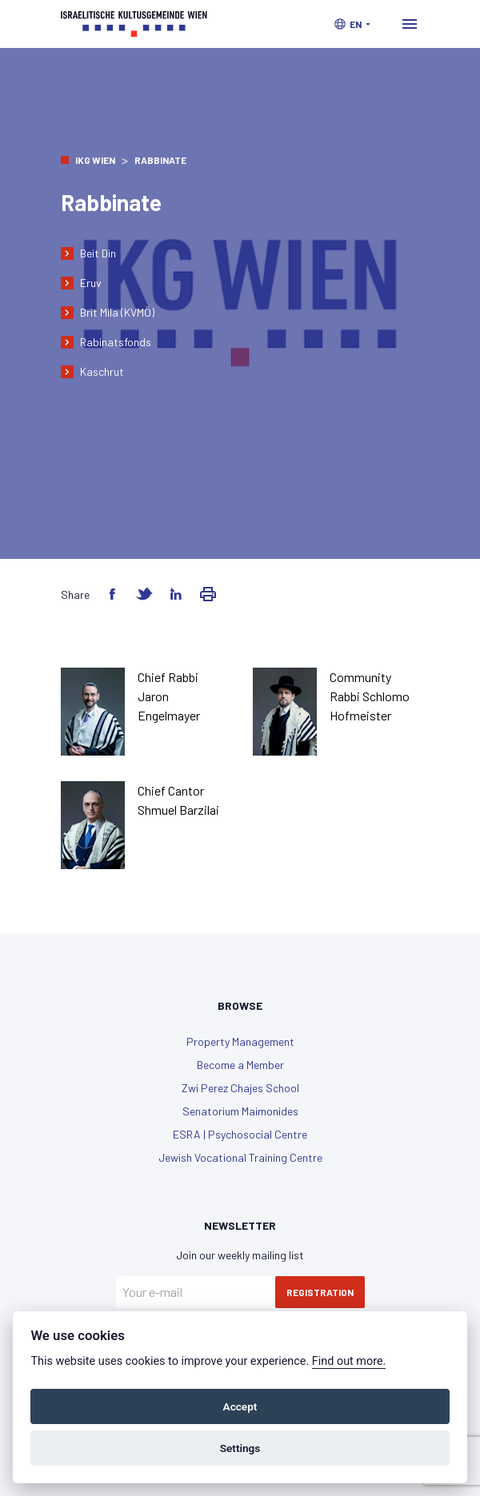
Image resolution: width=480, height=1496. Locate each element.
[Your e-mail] (195, 1292)
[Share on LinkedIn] (176, 594)
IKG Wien (95, 160)
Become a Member (240, 1064)
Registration (320, 1292)
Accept (240, 1406)
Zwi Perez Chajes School (240, 1088)
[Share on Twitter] (144, 594)
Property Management (240, 1041)
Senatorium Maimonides (240, 1111)
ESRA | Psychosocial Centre (240, 1134)
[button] (352, 24)
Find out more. (349, 1361)
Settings (240, 1448)
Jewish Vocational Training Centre (240, 1157)
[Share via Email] (208, 594)
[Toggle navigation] (409, 24)
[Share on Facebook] (112, 594)
